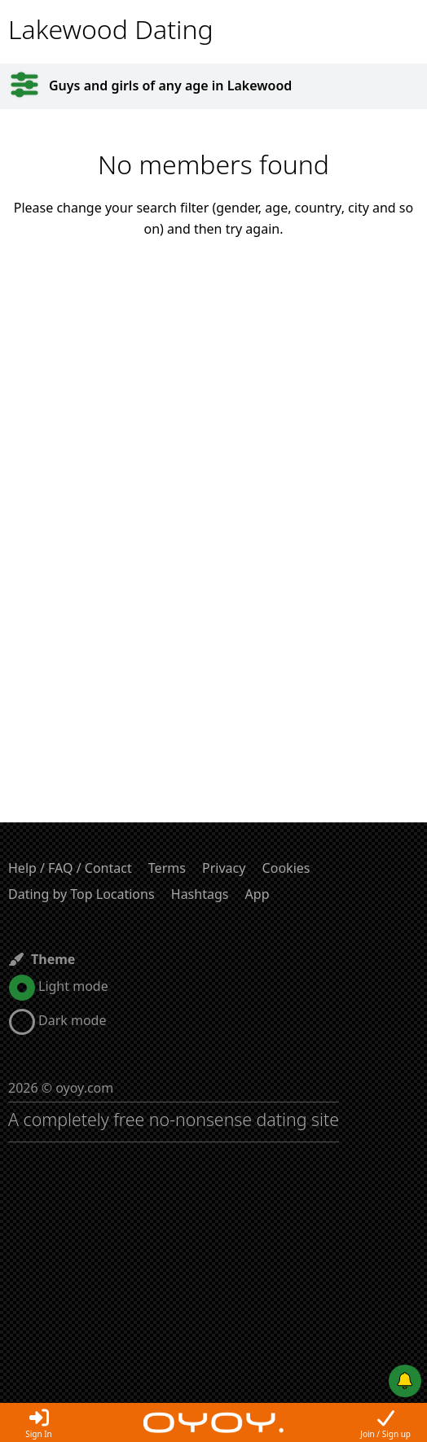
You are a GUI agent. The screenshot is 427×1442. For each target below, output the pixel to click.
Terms (167, 868)
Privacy (223, 868)
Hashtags (200, 894)
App (257, 894)
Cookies (286, 868)
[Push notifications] (405, 1381)
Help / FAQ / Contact (70, 868)
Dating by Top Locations (81, 894)
